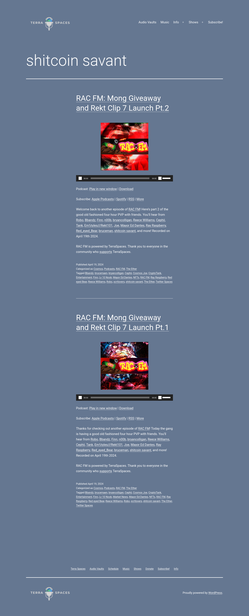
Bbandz (90, 220)
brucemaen (101, 273)
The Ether (131, 268)
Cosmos (98, 268)
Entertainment (84, 277)
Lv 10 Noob (105, 277)
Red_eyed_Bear (86, 231)
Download (126, 189)
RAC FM (134, 209)
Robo (79, 220)
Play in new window (103, 189)
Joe (116, 225)
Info (176, 22)
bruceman (106, 231)
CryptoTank (154, 273)
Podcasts (109, 268)
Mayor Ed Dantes (133, 225)
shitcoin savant (125, 231)
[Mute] (160, 178)
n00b (107, 220)
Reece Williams (144, 220)
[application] (124, 178)
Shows (193, 22)
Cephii (160, 220)
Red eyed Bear (96, 501)
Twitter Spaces (164, 281)
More (140, 199)
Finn (100, 220)
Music (165, 22)
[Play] (80, 178)
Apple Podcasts (103, 199)
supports (105, 252)
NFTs (136, 277)
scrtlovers (119, 281)
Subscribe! (215, 22)
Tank (79, 225)
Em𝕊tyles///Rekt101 (98, 225)
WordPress (215, 592)
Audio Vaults (147, 22)
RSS (131, 199)
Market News (120, 496)
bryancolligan (122, 220)
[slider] (120, 178)
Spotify (121, 199)
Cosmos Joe (140, 273)
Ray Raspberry (156, 225)
